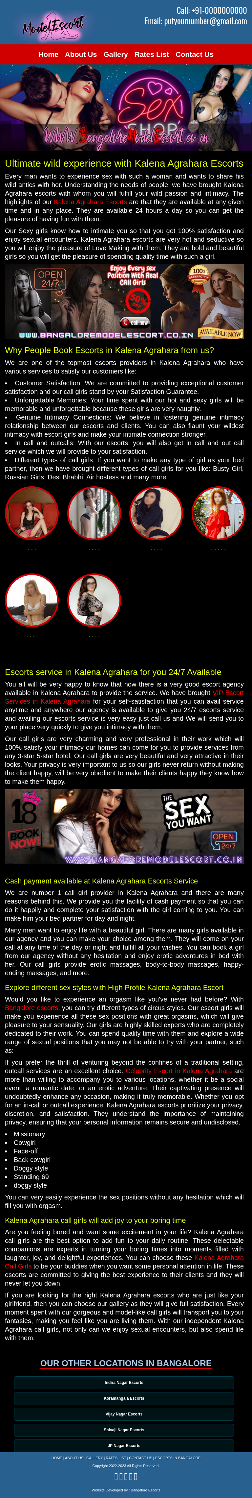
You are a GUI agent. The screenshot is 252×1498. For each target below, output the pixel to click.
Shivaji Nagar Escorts (124, 1431)
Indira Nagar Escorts (124, 1382)
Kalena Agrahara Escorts (90, 201)
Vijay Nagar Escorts (124, 1415)
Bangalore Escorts (145, 1490)
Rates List (152, 54)
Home (48, 54)
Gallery (116, 54)
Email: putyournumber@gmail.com (196, 20)
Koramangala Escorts (124, 1398)
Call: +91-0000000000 (212, 10)
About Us (81, 54)
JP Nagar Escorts (124, 1447)
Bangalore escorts (31, 1007)
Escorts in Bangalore (178, 1458)
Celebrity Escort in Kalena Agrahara (179, 1071)
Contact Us (195, 54)
